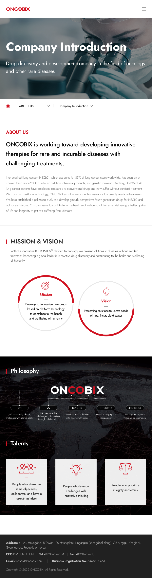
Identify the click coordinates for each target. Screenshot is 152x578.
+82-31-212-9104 (54, 554)
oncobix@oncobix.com (28, 561)
